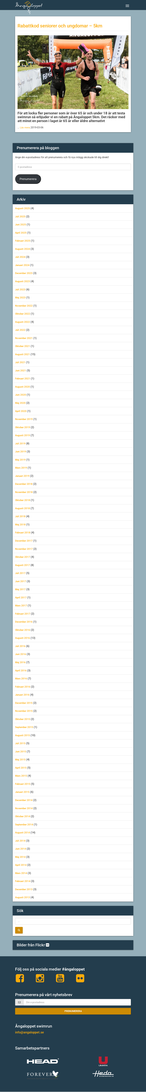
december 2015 (24, 702)
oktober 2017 (23, 556)
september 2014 (24, 824)
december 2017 (24, 540)
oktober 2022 (23, 313)
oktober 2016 (23, 629)
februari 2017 (23, 613)
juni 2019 (21, 451)
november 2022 (24, 305)
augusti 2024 (22, 248)
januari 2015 (22, 791)
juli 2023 (20, 289)
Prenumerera (28, 179)
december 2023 (24, 273)
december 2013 (24, 889)
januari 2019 (22, 475)
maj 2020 (20, 402)
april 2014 (21, 864)
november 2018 (24, 492)
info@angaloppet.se (31, 1033)
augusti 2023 (22, 281)
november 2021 (24, 338)
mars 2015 (21, 775)
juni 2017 (21, 581)
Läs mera (25, 127)
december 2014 (24, 800)
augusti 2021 (22, 354)
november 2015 (24, 710)
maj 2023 (20, 297)
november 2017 (24, 548)
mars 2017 (21, 605)
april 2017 (21, 597)
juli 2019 (20, 443)
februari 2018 (23, 532)
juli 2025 (20, 216)
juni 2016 (21, 654)
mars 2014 (21, 873)
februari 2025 (23, 240)
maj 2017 (20, 589)
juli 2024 (20, 256)
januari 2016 (22, 694)
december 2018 (24, 483)
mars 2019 (21, 467)
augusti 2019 (22, 435)
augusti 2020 (22, 386)
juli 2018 (20, 516)
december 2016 (24, 621)
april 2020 (21, 411)
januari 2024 (22, 265)
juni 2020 (21, 394)
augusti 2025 (22, 208)
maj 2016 (20, 662)
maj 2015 (20, 759)
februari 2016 (23, 686)
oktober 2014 (23, 816)
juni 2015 (21, 751)
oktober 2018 (23, 500)
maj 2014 (20, 856)
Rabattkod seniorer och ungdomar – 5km (65, 26)
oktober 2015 (23, 719)
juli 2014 (20, 840)
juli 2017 (20, 573)
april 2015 (21, 767)
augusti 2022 (22, 321)
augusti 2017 (22, 565)
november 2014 (24, 808)
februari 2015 (23, 783)
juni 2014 (21, 848)
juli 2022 (20, 329)
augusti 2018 (22, 508)
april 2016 (21, 670)
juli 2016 (20, 646)
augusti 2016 (22, 637)
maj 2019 (20, 459)
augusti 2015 (22, 735)
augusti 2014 (22, 832)
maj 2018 (20, 524)
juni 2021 (21, 370)
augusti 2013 (22, 897)
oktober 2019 (23, 427)
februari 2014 (23, 881)
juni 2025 (21, 224)
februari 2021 (23, 378)
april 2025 (21, 232)
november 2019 (24, 419)
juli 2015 (20, 743)
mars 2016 (21, 678)
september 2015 (24, 727)
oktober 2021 (23, 346)
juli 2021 (20, 362)
